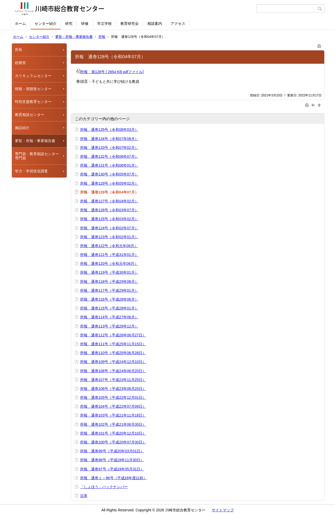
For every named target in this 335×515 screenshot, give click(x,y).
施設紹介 (22, 128)
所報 (101, 37)
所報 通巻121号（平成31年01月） (109, 255)
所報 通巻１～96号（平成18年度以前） (113, 478)
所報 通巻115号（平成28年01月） (109, 308)
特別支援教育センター (33, 102)
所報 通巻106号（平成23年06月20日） (113, 389)
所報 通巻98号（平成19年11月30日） (112, 460)
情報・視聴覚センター (33, 89)
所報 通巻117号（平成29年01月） (109, 290)
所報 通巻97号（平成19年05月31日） (112, 469)
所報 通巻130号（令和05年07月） (109, 174)
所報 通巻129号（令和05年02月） (109, 183)
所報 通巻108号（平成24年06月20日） (113, 371)
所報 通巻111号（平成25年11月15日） (113, 344)
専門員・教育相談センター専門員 (37, 156)
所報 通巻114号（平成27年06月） (109, 317)
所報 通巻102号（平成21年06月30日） (113, 424)
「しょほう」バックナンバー (104, 487)
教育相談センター (29, 115)
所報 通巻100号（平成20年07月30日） (113, 442)
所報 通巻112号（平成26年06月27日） (113, 335)
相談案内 (154, 23)
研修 (84, 23)
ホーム (20, 23)
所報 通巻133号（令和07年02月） (109, 147)
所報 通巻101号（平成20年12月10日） (113, 433)
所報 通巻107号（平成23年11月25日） (113, 380)
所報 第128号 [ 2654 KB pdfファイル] (110, 72)
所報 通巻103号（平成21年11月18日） (113, 415)
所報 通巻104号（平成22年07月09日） (113, 406)
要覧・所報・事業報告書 (74, 37)
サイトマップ (223, 510)
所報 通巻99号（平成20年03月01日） (112, 451)
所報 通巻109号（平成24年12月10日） (113, 362)
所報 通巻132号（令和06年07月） (109, 156)
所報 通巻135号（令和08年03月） (109, 129)
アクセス (178, 23)
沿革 (83, 496)
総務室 (20, 63)
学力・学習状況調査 (31, 171)
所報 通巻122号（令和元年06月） (109, 246)
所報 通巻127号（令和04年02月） (109, 201)
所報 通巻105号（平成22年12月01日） (113, 397)
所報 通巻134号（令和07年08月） (109, 139)
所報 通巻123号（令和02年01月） (109, 237)
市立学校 (104, 23)
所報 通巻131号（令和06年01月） (109, 165)
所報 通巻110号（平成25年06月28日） (113, 353)
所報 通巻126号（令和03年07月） (109, 210)
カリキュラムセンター (33, 76)
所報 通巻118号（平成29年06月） (109, 281)
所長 (18, 50)
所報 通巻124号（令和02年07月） (109, 228)
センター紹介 (46, 23)
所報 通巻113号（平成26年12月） (109, 326)
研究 (68, 23)
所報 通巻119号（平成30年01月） (109, 272)
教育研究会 (129, 23)
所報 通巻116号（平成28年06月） (109, 299)
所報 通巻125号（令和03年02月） (109, 219)
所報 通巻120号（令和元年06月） (109, 263)
